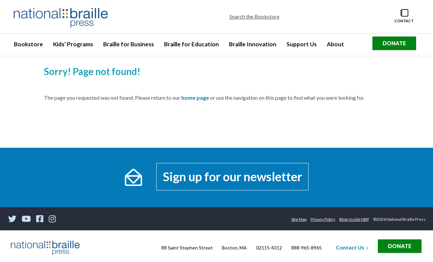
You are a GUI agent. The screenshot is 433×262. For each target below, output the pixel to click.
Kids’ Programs (73, 46)
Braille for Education (191, 46)
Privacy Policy (323, 219)
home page (195, 97)
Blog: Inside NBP (354, 219)
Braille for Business (128, 46)
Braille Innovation (252, 46)
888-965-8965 (306, 248)
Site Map (298, 219)
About (337, 46)
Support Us (301, 46)
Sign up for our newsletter (232, 176)
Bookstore (31, 46)
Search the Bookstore (254, 16)
